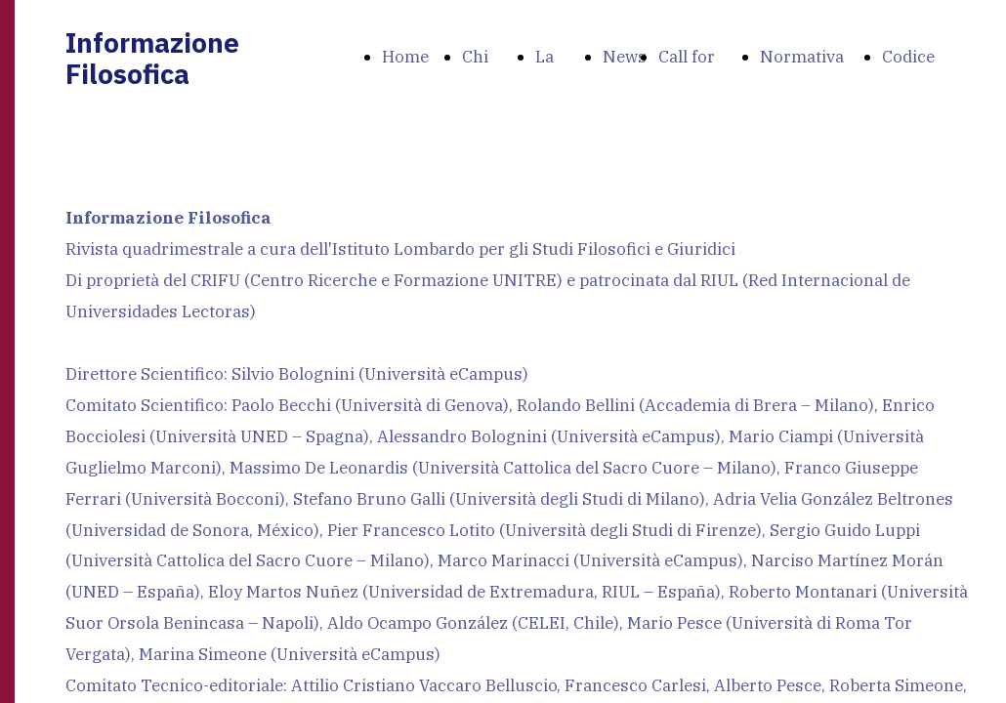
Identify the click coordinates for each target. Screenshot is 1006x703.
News (625, 56)
